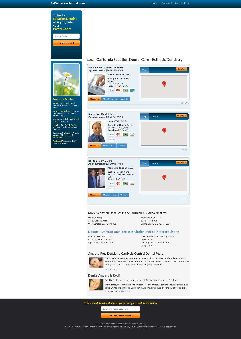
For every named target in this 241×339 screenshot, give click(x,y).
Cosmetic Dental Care (62, 111)
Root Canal (57, 141)
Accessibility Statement (147, 326)
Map (144, 70)
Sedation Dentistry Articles (176, 3)
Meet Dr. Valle (109, 146)
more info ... (185, 103)
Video (155, 116)
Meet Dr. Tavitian (110, 195)
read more (112, 269)
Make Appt (94, 99)
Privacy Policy (130, 326)
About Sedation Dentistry (86, 326)
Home (154, 3)
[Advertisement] (138, 31)
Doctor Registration (167, 326)
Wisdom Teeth (59, 103)
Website (124, 99)
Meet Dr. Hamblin (110, 99)
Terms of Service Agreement (110, 326)
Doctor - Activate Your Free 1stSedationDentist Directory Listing (133, 231)
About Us (69, 326)
